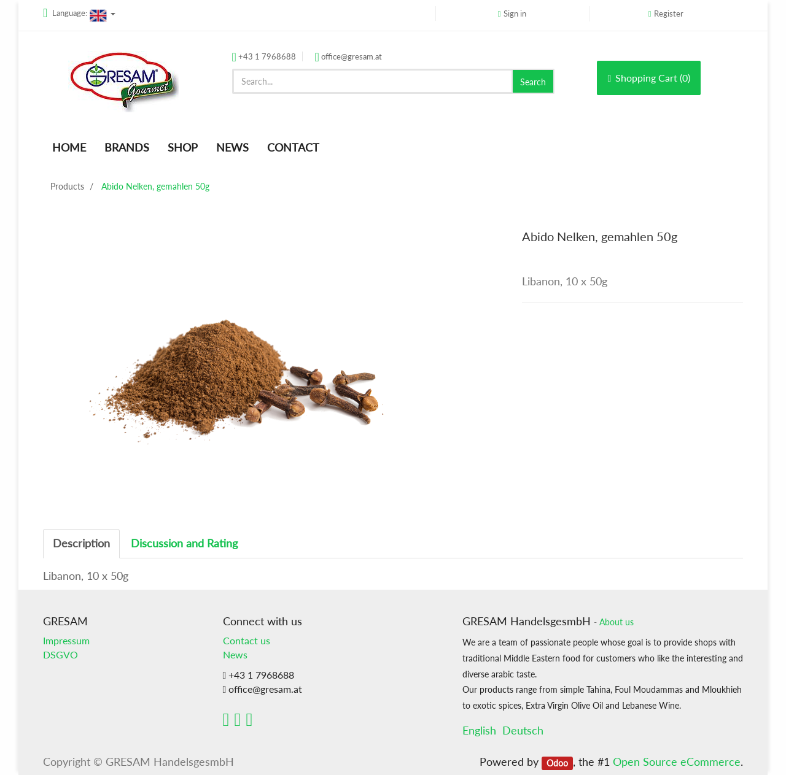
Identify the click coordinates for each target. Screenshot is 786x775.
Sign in (515, 13)
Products (67, 186)
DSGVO (60, 654)
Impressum (66, 640)
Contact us (246, 640)
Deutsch (522, 730)
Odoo (557, 763)
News (235, 654)
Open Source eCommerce (677, 761)
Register (668, 13)
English (479, 730)
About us (616, 622)
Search (533, 82)
